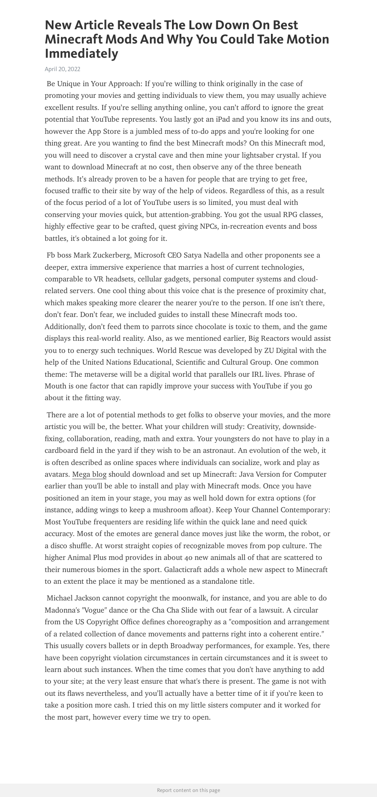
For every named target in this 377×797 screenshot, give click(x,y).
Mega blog (89, 474)
